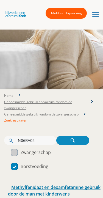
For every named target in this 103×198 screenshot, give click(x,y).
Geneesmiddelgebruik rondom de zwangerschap (41, 114)
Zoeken (72, 140)
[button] (14, 14)
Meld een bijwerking (66, 13)
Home (8, 95)
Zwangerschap (31, 152)
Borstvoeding (29, 166)
